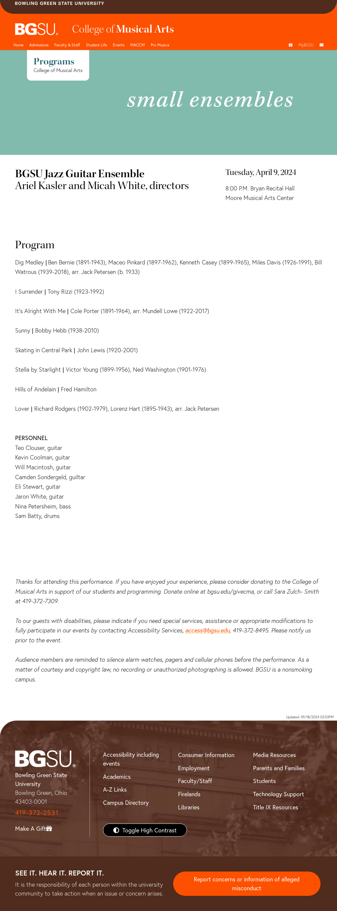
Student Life (96, 44)
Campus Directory (126, 802)
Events (118, 44)
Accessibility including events (131, 759)
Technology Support (278, 794)
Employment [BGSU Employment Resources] (194, 768)
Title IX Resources (275, 807)
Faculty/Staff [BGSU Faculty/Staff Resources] (195, 781)
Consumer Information (206, 755)
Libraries (188, 807)
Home (18, 44)
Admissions (38, 44)
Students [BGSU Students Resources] (264, 781)
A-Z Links (115, 789)
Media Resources (274, 755)
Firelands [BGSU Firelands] (189, 794)
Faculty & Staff (67, 44)
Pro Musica (160, 44)
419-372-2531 (37, 812)
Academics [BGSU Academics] (117, 776)
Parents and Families (279, 768)
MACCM (137, 44)
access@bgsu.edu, (208, 630)
